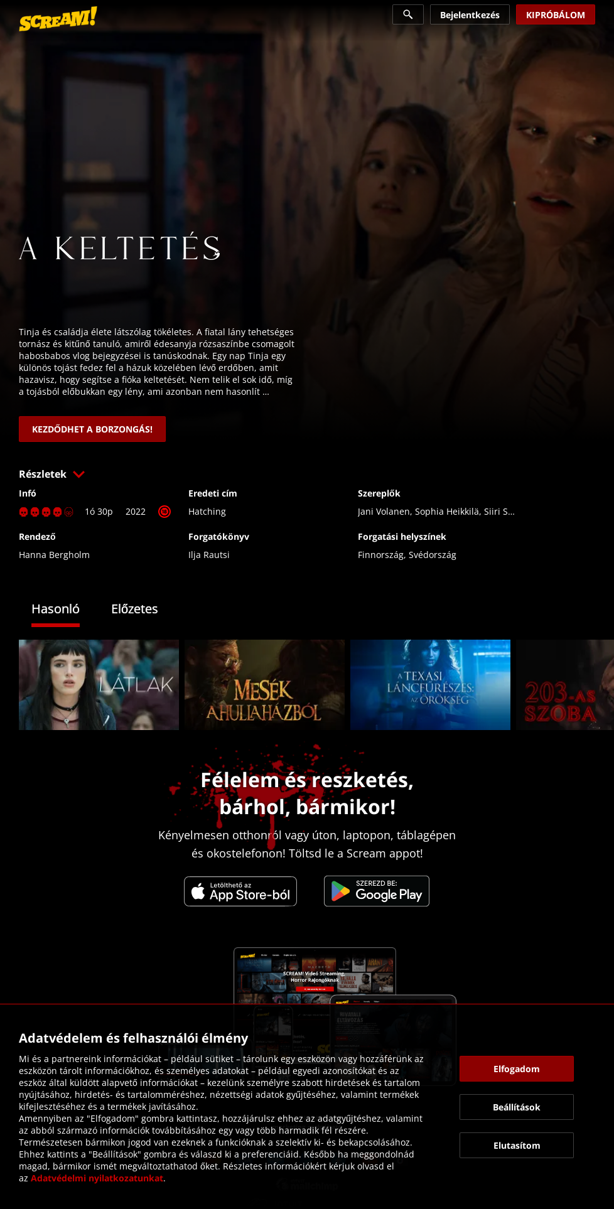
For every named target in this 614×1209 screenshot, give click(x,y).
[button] (307, 474)
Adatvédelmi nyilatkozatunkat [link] (97, 1178)
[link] (58, 18)
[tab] (65, 610)
